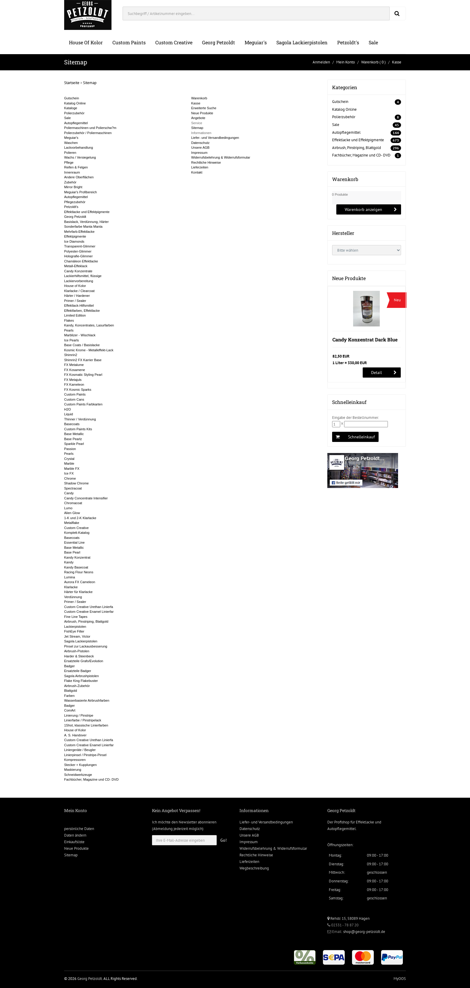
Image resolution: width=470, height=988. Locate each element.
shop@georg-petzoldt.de (364, 931)
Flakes (69, 320)
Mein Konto (345, 62)
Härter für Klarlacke (78, 592)
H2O (67, 409)
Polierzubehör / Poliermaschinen (88, 133)
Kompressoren (75, 759)
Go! (223, 840)
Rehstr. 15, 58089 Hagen (348, 918)
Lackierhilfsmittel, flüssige (83, 276)
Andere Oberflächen (79, 177)
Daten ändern (75, 835)
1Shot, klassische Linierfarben (86, 725)
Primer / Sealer (75, 301)
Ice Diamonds (74, 241)
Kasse (396, 62)
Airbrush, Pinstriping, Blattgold (86, 621)
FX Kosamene (74, 370)
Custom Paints (129, 42)
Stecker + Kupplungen (80, 765)
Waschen (71, 143)
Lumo (68, 508)
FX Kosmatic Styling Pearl (83, 374)
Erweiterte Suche (203, 108)
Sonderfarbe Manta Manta (83, 226)
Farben (69, 695)
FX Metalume (74, 365)
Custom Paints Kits (78, 429)
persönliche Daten (79, 828)
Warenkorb (370, 62)
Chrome (70, 478)
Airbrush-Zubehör (77, 686)
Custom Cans (74, 399)
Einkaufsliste (74, 841)
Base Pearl (72, 552)
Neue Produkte (202, 113)
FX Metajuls (73, 379)
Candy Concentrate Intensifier (86, 498)
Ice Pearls (71, 340)
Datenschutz (200, 143)
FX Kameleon (74, 384)
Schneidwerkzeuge (78, 774)
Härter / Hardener (77, 295)
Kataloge (70, 108)
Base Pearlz (73, 439)
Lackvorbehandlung (78, 147)
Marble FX (71, 468)
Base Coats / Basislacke (82, 345)
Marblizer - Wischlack (80, 335)
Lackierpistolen (75, 626)
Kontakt (196, 172)
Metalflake (71, 523)
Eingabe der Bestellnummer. (355, 417)
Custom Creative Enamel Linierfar (89, 611)
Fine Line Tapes (75, 616)
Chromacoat (73, 503)
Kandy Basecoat (76, 567)
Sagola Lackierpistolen (302, 42)
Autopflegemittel (76, 123)
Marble (69, 463)
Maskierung (72, 769)
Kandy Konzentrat (77, 557)
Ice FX (69, 473)
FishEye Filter (74, 631)
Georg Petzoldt (218, 42)
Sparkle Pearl (74, 444)
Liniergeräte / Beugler (80, 750)
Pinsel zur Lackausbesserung (85, 646)
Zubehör (70, 182)
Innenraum (72, 172)
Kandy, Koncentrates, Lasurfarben (89, 325)
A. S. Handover (75, 735)
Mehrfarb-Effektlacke (79, 231)
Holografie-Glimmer (78, 256)
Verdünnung (73, 597)
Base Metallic (74, 434)
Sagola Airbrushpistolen (81, 676)
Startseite (71, 82)
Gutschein (71, 98)
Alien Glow (72, 513)
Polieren (70, 152)
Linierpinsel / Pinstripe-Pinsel (85, 755)
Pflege (68, 162)
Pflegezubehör (74, 202)
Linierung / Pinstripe (78, 715)
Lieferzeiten (199, 167)
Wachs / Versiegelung (80, 157)
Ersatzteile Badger (77, 671)
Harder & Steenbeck (79, 656)
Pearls (68, 330)
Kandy (68, 562)
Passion (70, 449)
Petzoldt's (348, 42)
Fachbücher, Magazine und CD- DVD (91, 779)
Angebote (198, 118)
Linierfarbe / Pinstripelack (82, 720)
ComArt (69, 710)
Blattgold (70, 690)
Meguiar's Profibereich (80, 192)
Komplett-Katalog (76, 532)
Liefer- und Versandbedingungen (215, 137)
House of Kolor (86, 42)
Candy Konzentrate (78, 271)
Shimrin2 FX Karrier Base (83, 360)
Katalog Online (75, 103)
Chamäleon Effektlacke (81, 261)
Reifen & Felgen (76, 167)
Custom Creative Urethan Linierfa (88, 607)
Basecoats (71, 424)
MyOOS (400, 978)
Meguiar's (256, 42)
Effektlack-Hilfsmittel (79, 305)
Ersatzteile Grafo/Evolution (83, 661)
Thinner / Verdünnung (80, 419)
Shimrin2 (70, 355)
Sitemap (90, 82)
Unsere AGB (200, 147)
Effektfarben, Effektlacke (82, 310)
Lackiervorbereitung (78, 281)
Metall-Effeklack (75, 266)
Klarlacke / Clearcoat (79, 291)
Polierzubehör (74, 113)
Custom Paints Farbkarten (83, 404)
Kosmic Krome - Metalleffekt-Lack (88, 350)
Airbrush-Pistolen (76, 651)
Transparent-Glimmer (79, 246)
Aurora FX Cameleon (79, 582)
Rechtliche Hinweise (206, 162)
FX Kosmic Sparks (77, 389)
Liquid (68, 414)
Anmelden (321, 62)
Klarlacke (71, 587)
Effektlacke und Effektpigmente (86, 212)
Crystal (69, 458)
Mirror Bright (73, 187)
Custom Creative (173, 42)
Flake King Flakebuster (81, 681)
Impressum (199, 152)
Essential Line (74, 542)
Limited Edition (75, 315)
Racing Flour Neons (78, 572)
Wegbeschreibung (254, 868)
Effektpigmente (75, 236)
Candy (69, 493)
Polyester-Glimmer (77, 251)
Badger (69, 666)
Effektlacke (365, 822)
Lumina (69, 577)
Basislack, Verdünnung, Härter (86, 222)
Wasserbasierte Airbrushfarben (86, 700)
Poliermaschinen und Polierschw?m (90, 128)
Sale (373, 42)
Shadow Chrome (76, 483)
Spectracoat (73, 488)
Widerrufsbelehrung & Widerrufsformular (220, 157)
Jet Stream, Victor (77, 636)
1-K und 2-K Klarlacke (80, 518)
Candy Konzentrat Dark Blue (364, 339)
